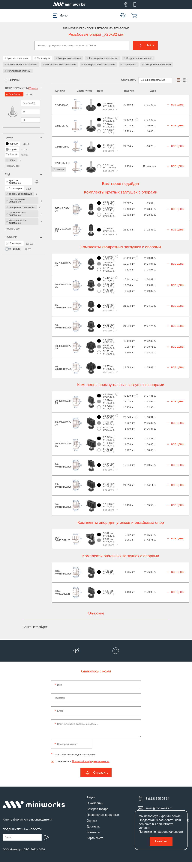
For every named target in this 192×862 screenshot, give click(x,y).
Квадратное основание (139, 58)
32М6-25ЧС (61, 105)
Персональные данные (103, 814)
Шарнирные (129, 64)
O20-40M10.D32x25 (63, 572)
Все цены (175, 104)
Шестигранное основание (103, 58)
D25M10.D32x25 (63, 230)
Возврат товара (97, 809)
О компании (95, 803)
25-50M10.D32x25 (63, 485)
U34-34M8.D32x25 (62, 539)
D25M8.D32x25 (62, 209)
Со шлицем (43, 58)
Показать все (12, 166)
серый (11, 149)
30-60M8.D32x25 (63, 444)
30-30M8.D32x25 (63, 285)
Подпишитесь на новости (22, 829)
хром (10, 160)
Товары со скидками (69, 58)
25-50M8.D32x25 (63, 423)
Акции (91, 797)
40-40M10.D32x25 (63, 367)
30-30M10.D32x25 (63, 326)
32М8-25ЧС (61, 125)
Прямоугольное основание (22, 64)
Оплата (92, 820)
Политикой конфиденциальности (91, 761)
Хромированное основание (99, 64)
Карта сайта (95, 838)
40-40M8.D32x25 (63, 347)
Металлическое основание (60, 64)
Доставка (93, 826)
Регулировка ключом (18, 70)
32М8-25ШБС (62, 163)
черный (12, 143)
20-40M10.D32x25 (63, 465)
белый (11, 154)
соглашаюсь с (82, 761)
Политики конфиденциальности (161, 831)
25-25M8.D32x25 (63, 264)
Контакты (93, 832)
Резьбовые (15, 94)
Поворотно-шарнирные (158, 64)
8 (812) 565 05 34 (157, 798)
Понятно (161, 841)
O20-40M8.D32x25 (62, 592)
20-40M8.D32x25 (63, 402)
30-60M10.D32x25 (63, 505)
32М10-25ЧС (62, 146)
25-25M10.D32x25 (63, 306)
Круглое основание (17, 58)
